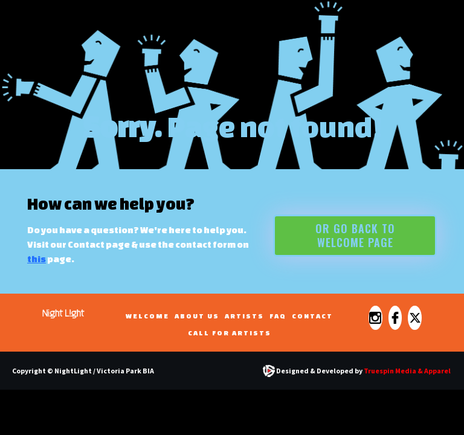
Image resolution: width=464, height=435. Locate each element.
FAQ (277, 316)
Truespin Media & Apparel (407, 370)
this (36, 259)
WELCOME (147, 316)
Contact (312, 316)
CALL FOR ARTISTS (229, 333)
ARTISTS (244, 316)
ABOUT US (197, 316)
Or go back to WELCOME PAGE (355, 235)
